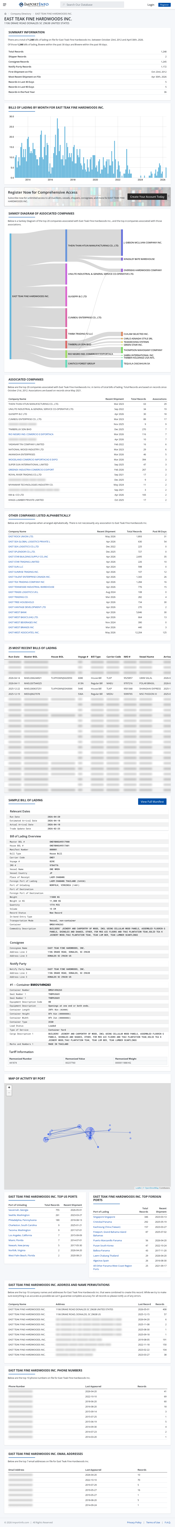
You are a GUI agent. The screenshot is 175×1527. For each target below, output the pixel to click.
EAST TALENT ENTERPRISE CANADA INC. (29, 576)
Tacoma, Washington (20, 1230)
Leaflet (138, 1188)
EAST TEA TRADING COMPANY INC (27, 582)
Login (151, 4)
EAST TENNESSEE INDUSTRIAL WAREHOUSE (31, 586)
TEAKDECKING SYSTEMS (136, 341)
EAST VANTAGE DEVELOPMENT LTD (27, 607)
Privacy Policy (134, 1522)
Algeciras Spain (101, 1260)
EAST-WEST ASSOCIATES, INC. (24, 632)
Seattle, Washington (19, 1215)
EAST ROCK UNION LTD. (21, 536)
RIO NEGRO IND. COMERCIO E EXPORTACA (90, 354)
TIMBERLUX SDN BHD (79, 344)
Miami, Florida (16, 1240)
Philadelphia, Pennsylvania (23, 1220)
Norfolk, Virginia (17, 1250)
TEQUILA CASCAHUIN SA (137, 363)
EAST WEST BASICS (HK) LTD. (23, 617)
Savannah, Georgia (18, 1210)
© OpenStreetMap (151, 1188)
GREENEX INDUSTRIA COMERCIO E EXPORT (31, 469)
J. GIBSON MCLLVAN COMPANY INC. (143, 242)
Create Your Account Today (147, 196)
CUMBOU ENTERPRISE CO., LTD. (85, 317)
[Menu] (4, 4)
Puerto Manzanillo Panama (107, 1240)
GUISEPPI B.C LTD (77, 296)
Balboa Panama (101, 1250)
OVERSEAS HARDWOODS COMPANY (143, 270)
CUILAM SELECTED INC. (136, 334)
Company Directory (21, 13)
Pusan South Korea (103, 1245)
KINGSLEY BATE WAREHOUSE (139, 259)
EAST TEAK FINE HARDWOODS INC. (30, 296)
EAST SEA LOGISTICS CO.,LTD (24, 546)
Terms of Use (153, 1522)
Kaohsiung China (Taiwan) (106, 1227)
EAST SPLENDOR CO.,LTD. (22, 551)
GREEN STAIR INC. (133, 344)
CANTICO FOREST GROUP (81, 363)
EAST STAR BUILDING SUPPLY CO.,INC (28, 556)
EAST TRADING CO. (18, 597)
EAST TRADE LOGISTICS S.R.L (23, 592)
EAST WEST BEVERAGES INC (23, 622)
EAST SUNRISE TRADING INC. (24, 571)
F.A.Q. (168, 1522)
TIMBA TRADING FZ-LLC (80, 333)
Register (164, 4)
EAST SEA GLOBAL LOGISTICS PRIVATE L (29, 541)
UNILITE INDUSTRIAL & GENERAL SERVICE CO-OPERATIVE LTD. (101, 273)
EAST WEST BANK (18, 612)
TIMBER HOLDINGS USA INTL (139, 357)
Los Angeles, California (20, 1235)
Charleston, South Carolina (23, 1225)
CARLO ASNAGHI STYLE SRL (138, 338)
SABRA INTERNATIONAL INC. (139, 355)
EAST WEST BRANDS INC (21, 627)
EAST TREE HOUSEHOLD (21, 602)
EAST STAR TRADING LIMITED (24, 561)
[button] (9, 1088)
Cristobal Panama (102, 1221)
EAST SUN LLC (16, 566)
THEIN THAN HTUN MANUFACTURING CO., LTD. (93, 245)
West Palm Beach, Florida (22, 1255)
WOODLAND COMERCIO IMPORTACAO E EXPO (33, 459)
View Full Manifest (152, 801)
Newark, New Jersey (19, 1245)
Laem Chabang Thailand (106, 1255)
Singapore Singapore (104, 1216)
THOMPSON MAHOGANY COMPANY (143, 350)
